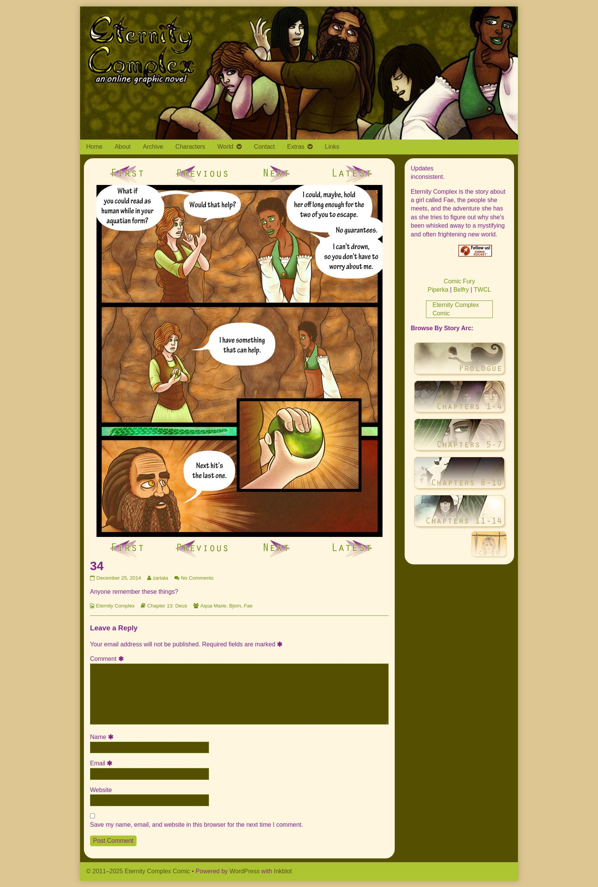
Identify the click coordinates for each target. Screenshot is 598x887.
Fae (248, 606)
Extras (295, 146)
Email (102, 763)
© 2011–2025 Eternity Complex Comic (138, 871)
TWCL (482, 289)
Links (332, 146)
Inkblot (283, 871)
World (225, 146)
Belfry (461, 289)
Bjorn (235, 606)
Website (101, 790)
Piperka (438, 289)
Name (103, 737)
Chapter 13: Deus (167, 606)
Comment (108, 659)
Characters (190, 146)
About (123, 146)
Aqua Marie (213, 606)
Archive (153, 146)
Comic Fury (459, 281)
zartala (160, 578)
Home (94, 146)
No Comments (197, 578)
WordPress (245, 871)
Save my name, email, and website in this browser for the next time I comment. (196, 824)
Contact (264, 146)
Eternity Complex (115, 606)
